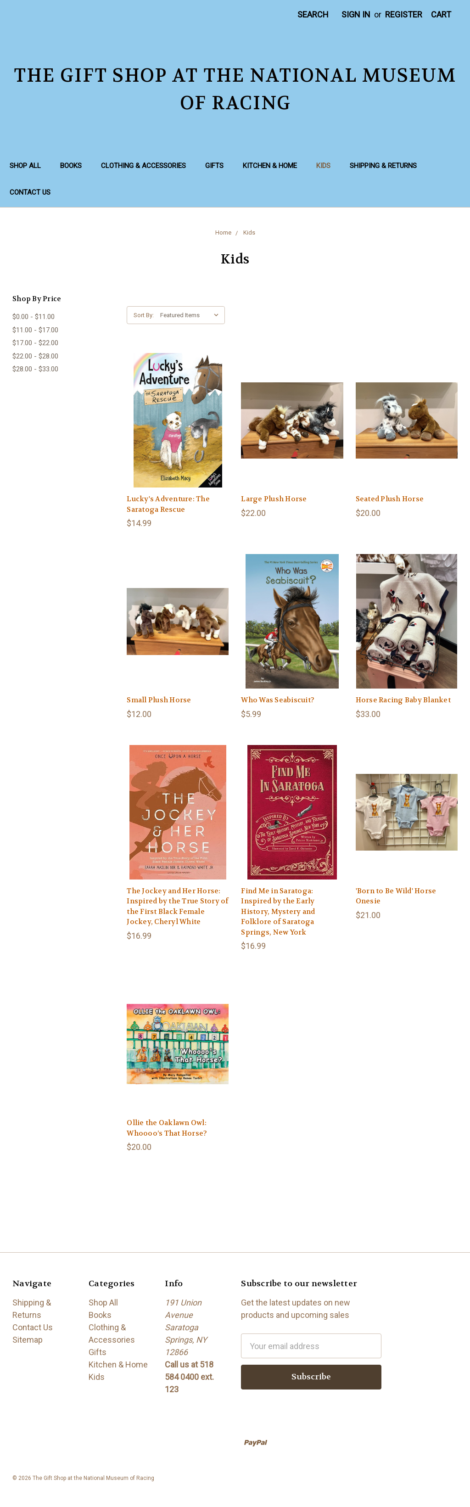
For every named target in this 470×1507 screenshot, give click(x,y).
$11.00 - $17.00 (35, 330)
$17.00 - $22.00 (35, 343)
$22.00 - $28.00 (35, 356)
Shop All (25, 166)
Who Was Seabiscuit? (277, 700)
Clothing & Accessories (143, 166)
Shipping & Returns (383, 166)
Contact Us (30, 192)
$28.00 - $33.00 (35, 369)
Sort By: (144, 315)
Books (71, 166)
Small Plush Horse (159, 700)
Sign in (355, 14)
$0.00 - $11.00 (33, 317)
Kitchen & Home (270, 166)
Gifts (214, 166)
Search (313, 14)
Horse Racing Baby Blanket (403, 700)
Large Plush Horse (274, 499)
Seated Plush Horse (390, 499)
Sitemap (27, 1340)
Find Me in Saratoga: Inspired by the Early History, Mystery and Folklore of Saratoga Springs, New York (278, 911)
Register (403, 14)
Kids (323, 166)
